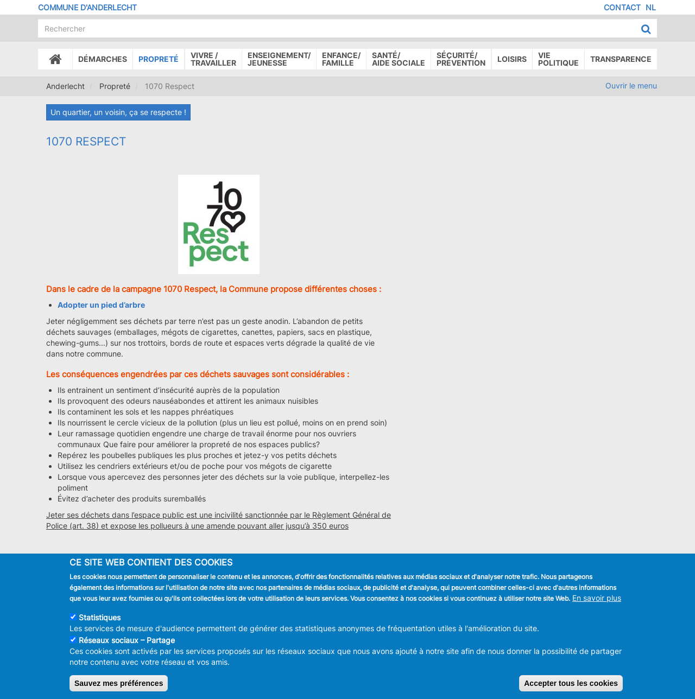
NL (651, 7)
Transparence (621, 58)
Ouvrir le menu (631, 85)
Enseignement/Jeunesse (279, 58)
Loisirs (512, 58)
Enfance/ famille (341, 58)
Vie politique (558, 58)
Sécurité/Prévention (461, 58)
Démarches (102, 58)
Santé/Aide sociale (398, 58)
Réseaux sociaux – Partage (127, 646)
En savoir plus (596, 604)
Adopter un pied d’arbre (101, 304)
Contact (622, 7)
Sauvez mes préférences (118, 689)
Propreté (158, 58)
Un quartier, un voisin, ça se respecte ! (118, 112)
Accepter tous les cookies (571, 689)
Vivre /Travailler (213, 58)
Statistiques (100, 623)
